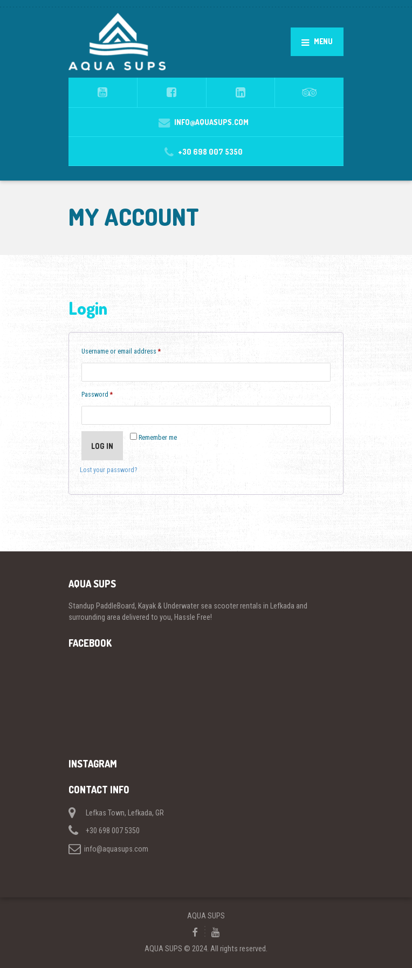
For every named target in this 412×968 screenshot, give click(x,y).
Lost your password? (108, 470)
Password (108, 393)
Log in (102, 446)
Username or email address (132, 350)
